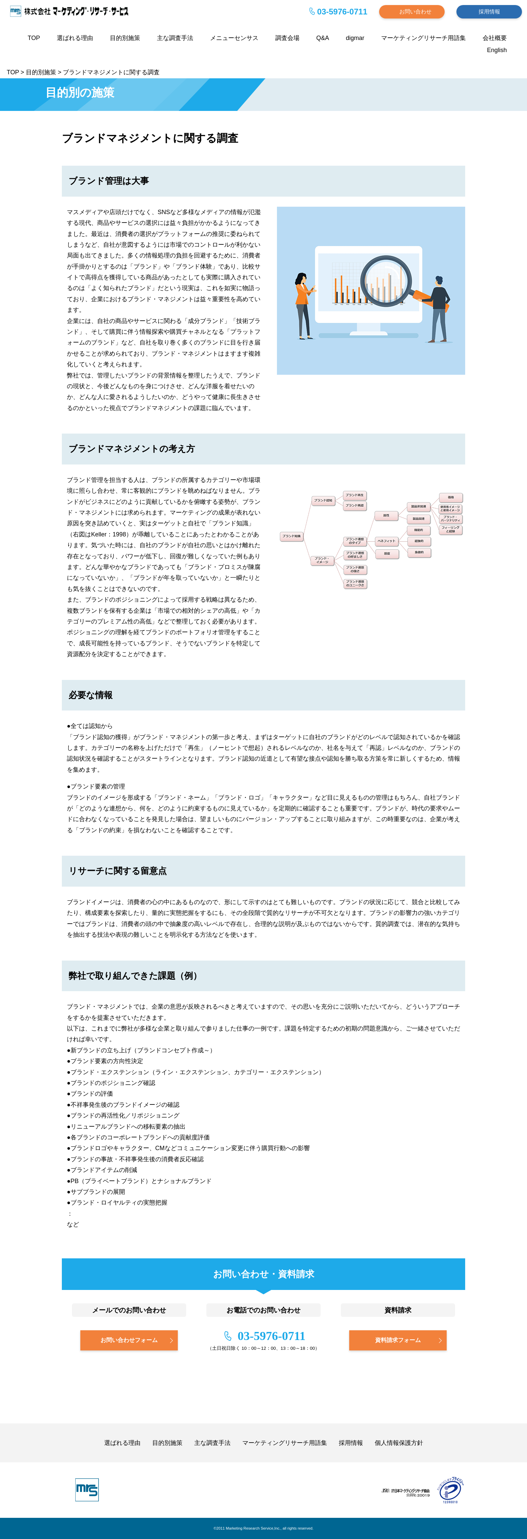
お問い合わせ (415, 11)
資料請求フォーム (398, 1340)
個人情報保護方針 (399, 1443)
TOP (34, 38)
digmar (355, 38)
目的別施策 (125, 38)
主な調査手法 (175, 38)
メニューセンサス (234, 38)
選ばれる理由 (75, 38)
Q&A (322, 38)
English (497, 50)
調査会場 (287, 38)
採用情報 (489, 11)
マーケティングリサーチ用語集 (423, 38)
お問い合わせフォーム (129, 1340)
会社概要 (495, 38)
